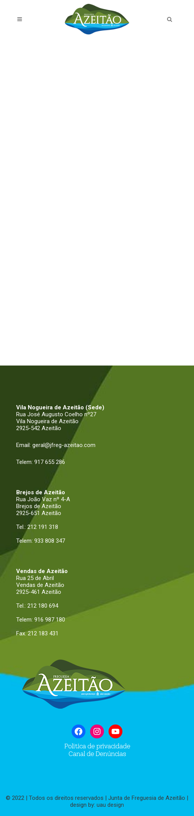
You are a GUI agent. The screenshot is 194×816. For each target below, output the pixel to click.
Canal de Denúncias (97, 754)
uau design (110, 804)
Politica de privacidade (97, 746)
